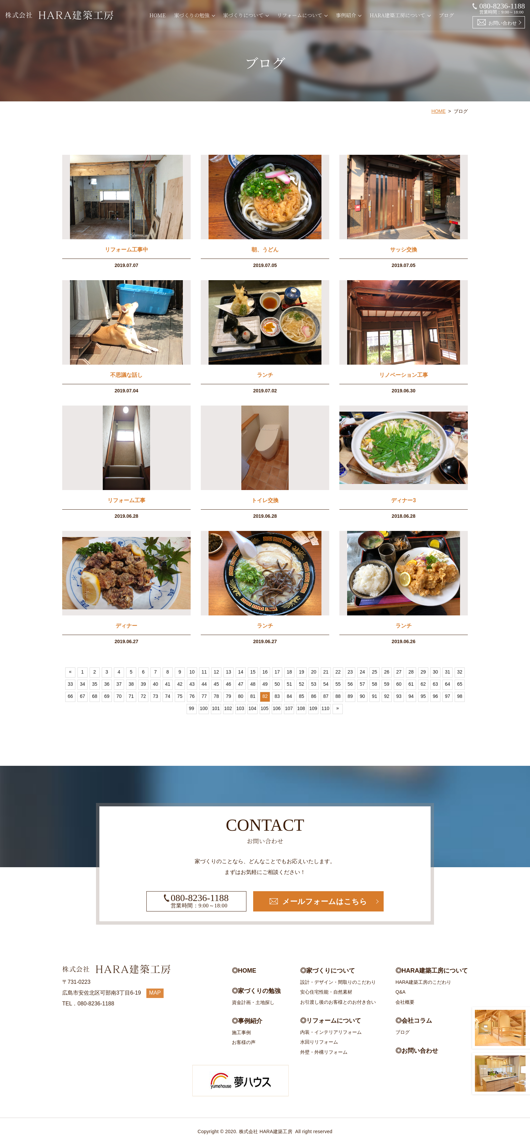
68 (94, 696)
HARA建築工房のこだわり (423, 982)
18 (289, 672)
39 (143, 684)
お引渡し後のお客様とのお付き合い (338, 1002)
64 (447, 684)
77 (204, 696)
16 (265, 672)
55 (338, 684)
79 (228, 696)
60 (399, 684)
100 (204, 708)
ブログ (446, 15)
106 (277, 708)
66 (70, 696)
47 (240, 684)
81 (253, 696)
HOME (157, 15)
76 (192, 696)
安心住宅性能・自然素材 (326, 992)
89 (350, 696)
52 (301, 684)
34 (82, 684)
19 (301, 672)
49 (265, 684)
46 (228, 684)
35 (94, 684)
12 (216, 672)
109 (313, 708)
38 (131, 684)
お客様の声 (244, 1042)
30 (435, 672)
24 (362, 672)
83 (277, 696)
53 (313, 684)
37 (119, 684)
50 (277, 684)
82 (265, 696)
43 (192, 684)
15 (253, 672)
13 (228, 672)
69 (107, 696)
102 (228, 708)
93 (399, 696)
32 (459, 672)
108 (301, 708)
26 (386, 672)
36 (107, 684)
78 (216, 696)
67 (82, 696)
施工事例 (241, 1032)
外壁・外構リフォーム (323, 1052)
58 (374, 684)
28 (411, 672)
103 (240, 708)
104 (252, 708)
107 (289, 708)
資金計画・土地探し (253, 1002)
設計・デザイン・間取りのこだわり (338, 982)
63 (435, 684)
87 (326, 696)
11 (204, 672)
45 (216, 684)
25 (374, 672)
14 (240, 672)
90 (362, 696)
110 (325, 708)
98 (459, 696)
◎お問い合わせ (416, 1050)
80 (240, 696)
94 (411, 696)
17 (277, 672)
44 (204, 684)
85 (301, 696)
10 (192, 672)
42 (180, 684)
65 (459, 684)
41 (167, 684)
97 (447, 696)
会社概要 (404, 1002)
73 (155, 696)
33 (70, 684)
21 (326, 672)
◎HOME (244, 970)
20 (313, 672)
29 (423, 672)
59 (386, 684)
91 (374, 696)
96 (435, 696)
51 (289, 684)
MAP (155, 993)
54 (326, 684)
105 (264, 708)
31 (447, 672)
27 (399, 672)
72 (143, 696)
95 (423, 696)
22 (338, 672)
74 (167, 696)
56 (350, 684)
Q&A (400, 992)
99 (191, 708)
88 (338, 696)
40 (155, 684)
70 (119, 696)
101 (216, 708)
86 (313, 696)
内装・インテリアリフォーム (331, 1032)
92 (386, 696)
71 (131, 696)
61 (411, 684)
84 (289, 696)
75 (180, 696)
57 (362, 684)
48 (253, 684)
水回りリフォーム (319, 1042)
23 (350, 672)
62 (423, 684)
